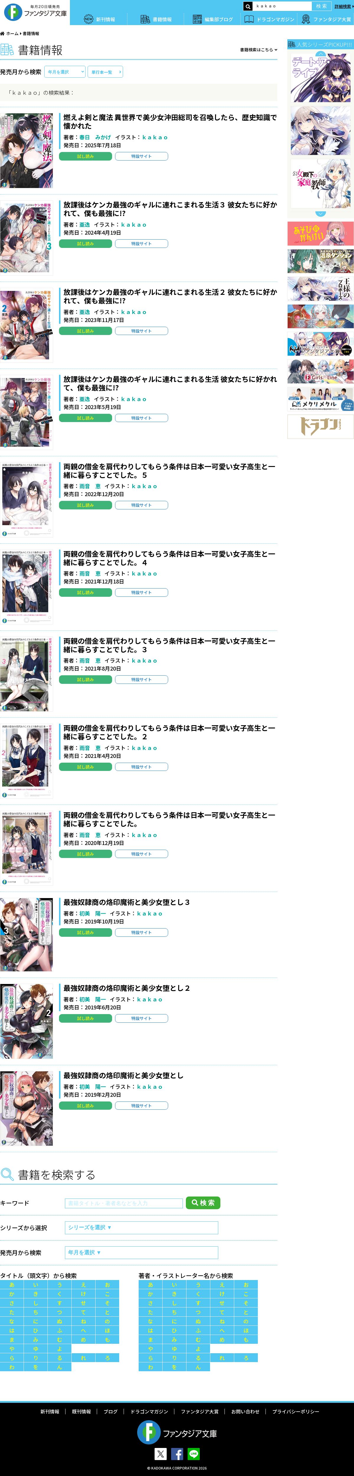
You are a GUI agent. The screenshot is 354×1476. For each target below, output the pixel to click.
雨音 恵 (90, 486)
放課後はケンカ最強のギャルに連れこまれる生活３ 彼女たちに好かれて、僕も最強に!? (170, 208)
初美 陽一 (92, 913)
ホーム (12, 33)
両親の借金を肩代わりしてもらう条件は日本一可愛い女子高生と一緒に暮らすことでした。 (169, 819)
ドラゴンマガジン (275, 19)
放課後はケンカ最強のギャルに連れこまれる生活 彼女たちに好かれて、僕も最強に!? (170, 383)
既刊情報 (81, 1411)
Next (320, 214)
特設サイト (141, 156)
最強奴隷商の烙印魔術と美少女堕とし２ (127, 988)
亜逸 (84, 224)
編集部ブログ (219, 19)
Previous (320, 53)
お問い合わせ (245, 1411)
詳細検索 (343, 6)
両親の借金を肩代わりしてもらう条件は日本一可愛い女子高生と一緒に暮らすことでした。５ (169, 470)
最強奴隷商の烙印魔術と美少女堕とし (123, 1075)
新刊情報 (105, 19)
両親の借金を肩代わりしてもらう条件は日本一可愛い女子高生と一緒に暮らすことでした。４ (169, 557)
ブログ (111, 1411)
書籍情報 (162, 19)
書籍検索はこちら (256, 50)
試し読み (85, 156)
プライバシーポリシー (295, 1411)
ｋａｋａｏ (155, 137)
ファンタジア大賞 (332, 19)
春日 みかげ (95, 137)
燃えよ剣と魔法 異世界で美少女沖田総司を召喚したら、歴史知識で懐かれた (170, 121)
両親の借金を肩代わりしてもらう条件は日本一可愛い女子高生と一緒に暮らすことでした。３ (169, 644)
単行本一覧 (101, 72)
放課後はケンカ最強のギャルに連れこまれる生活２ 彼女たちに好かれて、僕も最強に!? (170, 296)
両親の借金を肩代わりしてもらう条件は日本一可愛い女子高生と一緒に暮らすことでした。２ (169, 732)
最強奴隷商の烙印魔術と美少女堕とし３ (127, 902)
